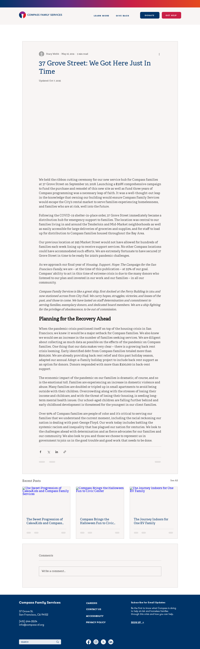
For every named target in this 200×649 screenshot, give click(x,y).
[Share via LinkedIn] (56, 451)
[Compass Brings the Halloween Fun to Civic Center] (100, 500)
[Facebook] (88, 641)
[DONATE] (149, 15)
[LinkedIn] (110, 641)
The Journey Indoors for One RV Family (151, 521)
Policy (34, 31)
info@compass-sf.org (31, 624)
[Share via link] (64, 451)
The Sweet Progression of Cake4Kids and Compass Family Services (44, 521)
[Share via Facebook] (40, 451)
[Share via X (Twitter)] (48, 451)
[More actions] (159, 54)
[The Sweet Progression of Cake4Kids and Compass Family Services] (46, 500)
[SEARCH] (34, 642)
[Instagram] (95, 641)
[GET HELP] (171, 15)
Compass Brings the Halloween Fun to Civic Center (97, 521)
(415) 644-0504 (28, 621)
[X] (103, 641)
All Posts (24, 31)
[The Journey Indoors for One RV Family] (154, 500)
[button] (102, 16)
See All (174, 480)
